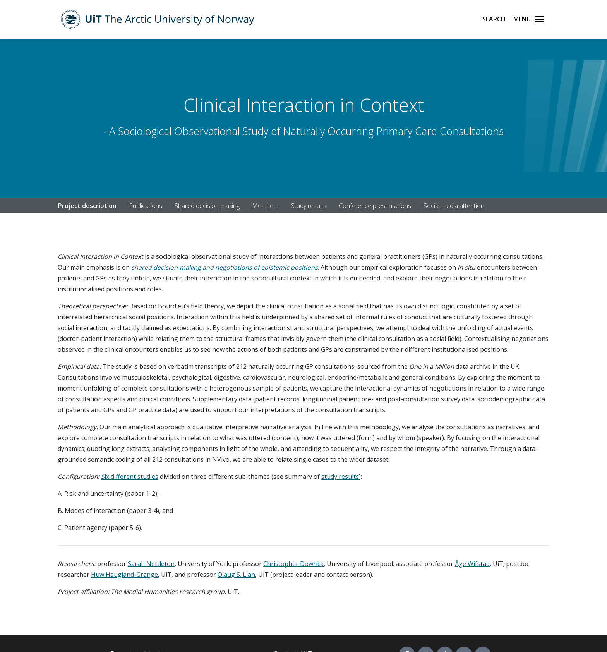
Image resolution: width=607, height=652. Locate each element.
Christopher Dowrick (293, 563)
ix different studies (131, 476)
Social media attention (454, 205)
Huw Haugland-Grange (124, 574)
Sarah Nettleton (151, 563)
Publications (145, 205)
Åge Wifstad (472, 563)
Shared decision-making (207, 205)
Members (265, 205)
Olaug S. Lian (236, 574)
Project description (87, 205)
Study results (308, 205)
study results (340, 476)
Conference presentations (375, 205)
